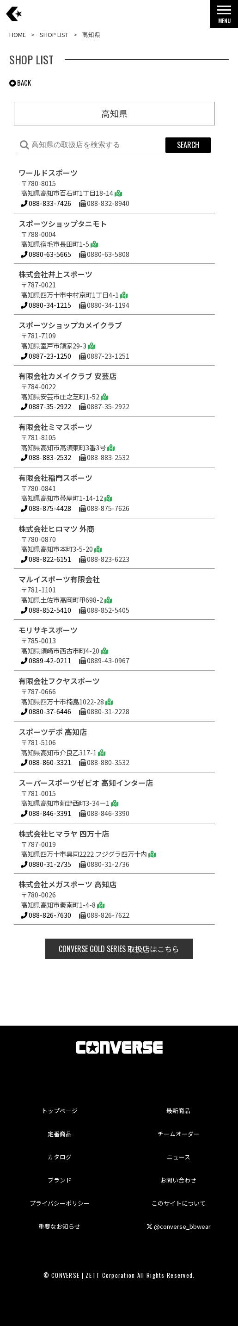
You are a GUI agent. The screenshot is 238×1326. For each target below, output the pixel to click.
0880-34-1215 (46, 305)
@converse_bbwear (178, 1226)
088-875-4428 (46, 508)
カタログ (60, 1156)
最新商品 (178, 1110)
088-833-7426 (47, 203)
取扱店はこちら (119, 948)
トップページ (60, 1110)
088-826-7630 (46, 915)
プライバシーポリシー (60, 1203)
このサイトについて (179, 1203)
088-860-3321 (46, 762)
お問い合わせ (178, 1180)
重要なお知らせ (59, 1226)
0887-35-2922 (46, 406)
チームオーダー (179, 1133)
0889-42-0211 (46, 660)
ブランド (60, 1180)
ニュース (178, 1156)
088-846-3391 (46, 813)
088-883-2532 (46, 457)
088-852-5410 (46, 610)
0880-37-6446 (46, 711)
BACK (20, 82)
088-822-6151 (46, 559)
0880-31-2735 (46, 864)
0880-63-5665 (46, 254)
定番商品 (60, 1133)
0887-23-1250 (46, 356)
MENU (224, 17)
